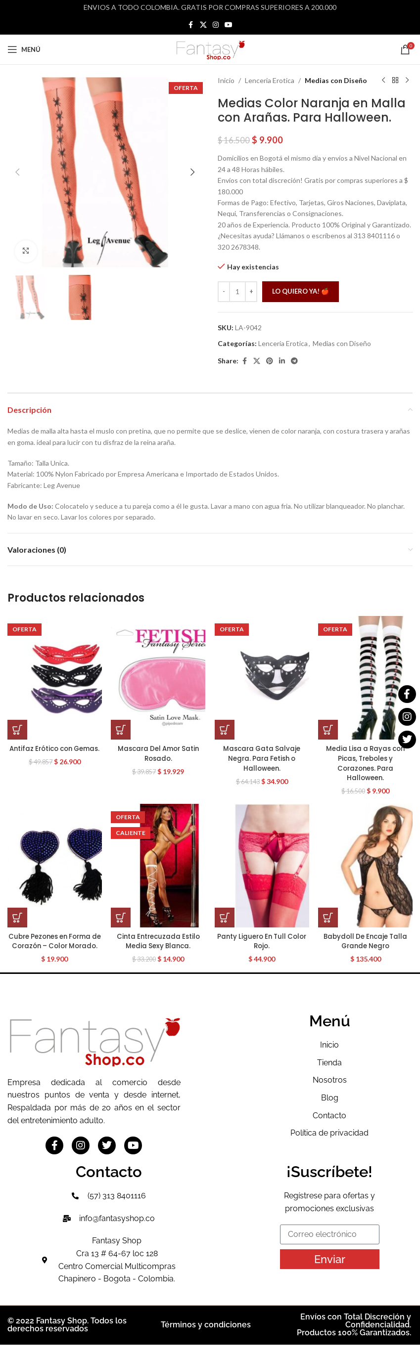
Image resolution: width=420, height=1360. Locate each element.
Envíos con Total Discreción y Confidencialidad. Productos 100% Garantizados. (354, 1340)
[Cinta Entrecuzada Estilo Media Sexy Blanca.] (157, 871)
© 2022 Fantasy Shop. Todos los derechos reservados (67, 1340)
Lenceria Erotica (269, 80)
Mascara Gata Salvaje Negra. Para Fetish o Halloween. (262, 758)
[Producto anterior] (383, 81)
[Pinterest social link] (269, 361)
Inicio (226, 80)
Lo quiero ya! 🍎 (300, 291)
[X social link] (203, 25)
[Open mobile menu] (24, 49)
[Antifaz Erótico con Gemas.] (52, 678)
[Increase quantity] (251, 291)
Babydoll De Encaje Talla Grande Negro (367, 947)
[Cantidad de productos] (237, 291)
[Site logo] (210, 48)
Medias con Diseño (336, 80)
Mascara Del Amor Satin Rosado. (157, 753)
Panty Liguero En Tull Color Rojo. (262, 947)
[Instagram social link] (216, 25)
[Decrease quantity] (224, 291)
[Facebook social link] (191, 25)
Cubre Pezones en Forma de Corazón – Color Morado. (52, 951)
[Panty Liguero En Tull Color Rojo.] (263, 871)
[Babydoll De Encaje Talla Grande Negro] (368, 871)
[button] (17, 172)
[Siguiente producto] (407, 81)
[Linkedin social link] (282, 361)
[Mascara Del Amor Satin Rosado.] (157, 678)
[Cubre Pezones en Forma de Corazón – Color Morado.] (52, 871)
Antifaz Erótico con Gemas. (52, 753)
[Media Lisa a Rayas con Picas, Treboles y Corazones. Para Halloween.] (368, 678)
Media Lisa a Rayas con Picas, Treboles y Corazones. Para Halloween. (368, 763)
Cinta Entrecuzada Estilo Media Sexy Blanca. (157, 947)
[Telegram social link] (294, 361)
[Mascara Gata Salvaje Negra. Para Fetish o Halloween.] (263, 678)
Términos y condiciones (206, 1340)
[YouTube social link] (228, 25)
